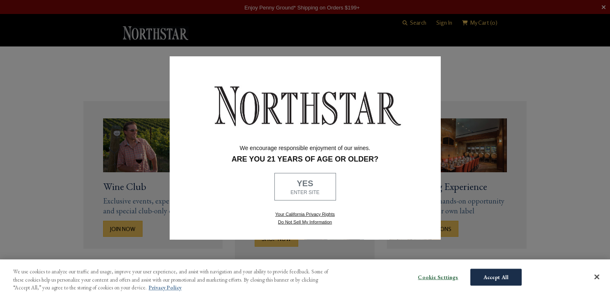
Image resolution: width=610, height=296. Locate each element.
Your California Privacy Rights (305, 214)
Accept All (496, 276)
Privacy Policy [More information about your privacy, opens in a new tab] (165, 287)
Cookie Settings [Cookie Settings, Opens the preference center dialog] (438, 276)
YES (305, 187)
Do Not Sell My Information (305, 222)
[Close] (597, 277)
